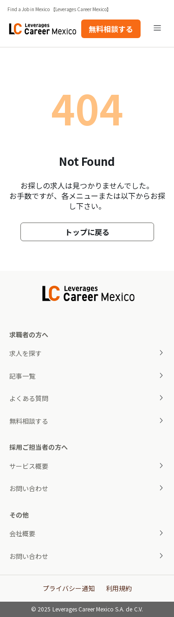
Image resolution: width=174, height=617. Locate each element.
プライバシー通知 (69, 588)
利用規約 (119, 588)
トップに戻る (87, 231)
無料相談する (111, 28)
